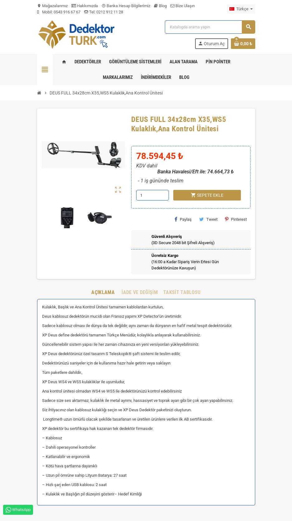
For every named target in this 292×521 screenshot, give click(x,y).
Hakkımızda (84, 5)
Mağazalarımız (52, 5)
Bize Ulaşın (182, 5)
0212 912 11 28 (109, 12)
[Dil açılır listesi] (241, 9)
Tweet (208, 219)
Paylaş (183, 219)
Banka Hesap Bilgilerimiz (126, 5)
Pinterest (236, 219)
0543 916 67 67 (67, 12)
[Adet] (152, 195)
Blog (160, 5)
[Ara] (210, 27)
